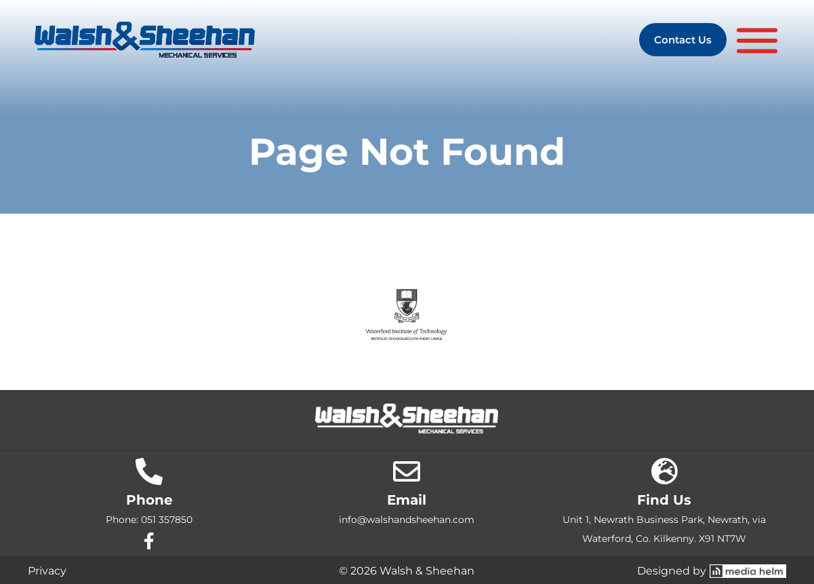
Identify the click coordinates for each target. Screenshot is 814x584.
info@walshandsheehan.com (406, 519)
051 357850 (166, 519)
